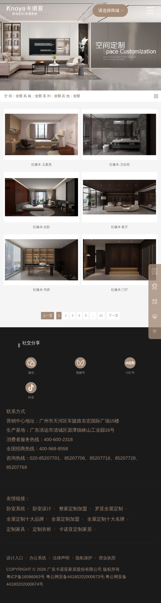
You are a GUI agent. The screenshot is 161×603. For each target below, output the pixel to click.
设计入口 (14, 558)
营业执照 (107, 558)
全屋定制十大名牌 (106, 519)
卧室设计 (42, 508)
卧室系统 (15, 508)
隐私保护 (84, 558)
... (93, 315)
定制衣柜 (42, 529)
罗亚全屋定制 (109, 508)
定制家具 (15, 529)
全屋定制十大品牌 (25, 519)
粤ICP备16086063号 (25, 576)
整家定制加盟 (73, 508)
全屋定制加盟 (65, 519)
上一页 (47, 315)
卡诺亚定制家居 (75, 529)
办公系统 (37, 558)
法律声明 (61, 558)
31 (101, 315)
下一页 (113, 315)
